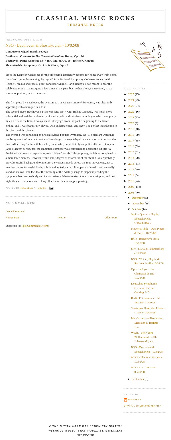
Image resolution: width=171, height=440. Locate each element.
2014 (131, 157)
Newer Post (12, 217)
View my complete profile (142, 406)
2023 (131, 105)
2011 (131, 175)
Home (61, 217)
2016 (131, 146)
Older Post (111, 217)
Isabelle (134, 399)
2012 (131, 169)
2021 (131, 117)
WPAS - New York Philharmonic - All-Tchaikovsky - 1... (144, 337)
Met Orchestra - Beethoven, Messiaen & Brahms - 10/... (147, 323)
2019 (131, 129)
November (138, 203)
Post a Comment (15, 211)
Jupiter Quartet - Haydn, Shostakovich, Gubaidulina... (145, 218)
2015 (131, 152)
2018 (131, 134)
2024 (131, 100)
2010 (131, 181)
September (138, 379)
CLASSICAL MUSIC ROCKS (86, 18)
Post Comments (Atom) (35, 225)
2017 (131, 140)
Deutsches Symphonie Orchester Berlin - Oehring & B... (144, 288)
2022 (131, 111)
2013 (131, 163)
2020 (131, 123)
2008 (131, 192)
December (138, 197)
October (137, 209)
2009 (131, 186)
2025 (131, 94)
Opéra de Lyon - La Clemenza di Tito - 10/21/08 (143, 273)
